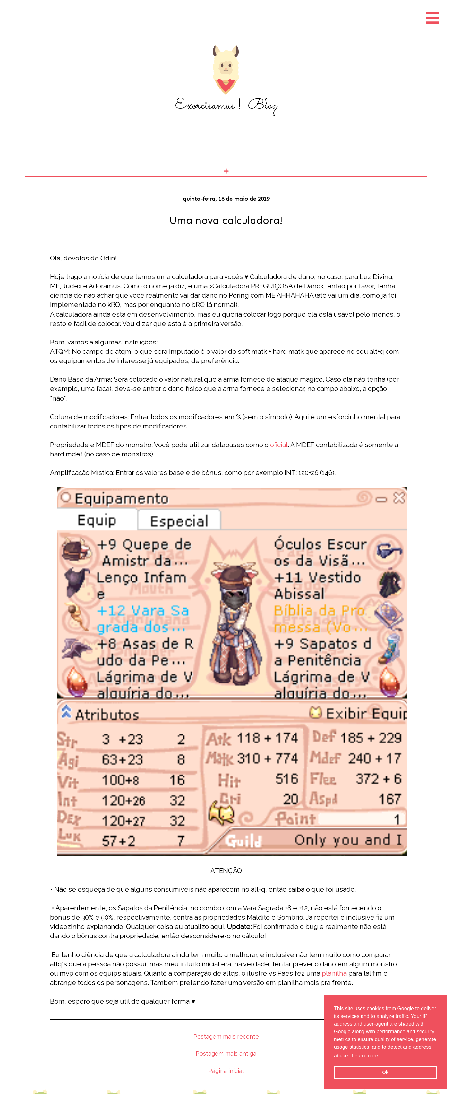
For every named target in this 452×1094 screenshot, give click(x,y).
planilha (334, 973)
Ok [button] (385, 1072)
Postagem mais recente (226, 1036)
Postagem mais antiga (226, 1053)
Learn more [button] (365, 1055)
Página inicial (226, 1070)
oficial (279, 445)
